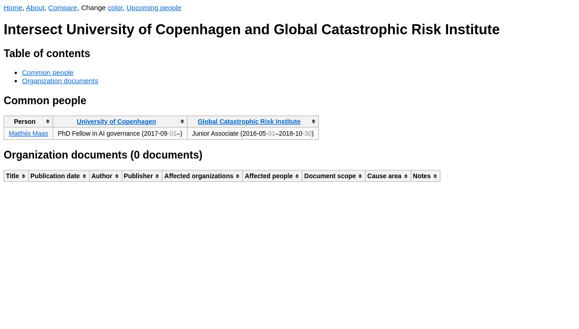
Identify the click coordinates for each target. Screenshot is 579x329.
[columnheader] (28, 121)
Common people (48, 72)
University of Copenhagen (116, 121)
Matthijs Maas (28, 133)
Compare (62, 7)
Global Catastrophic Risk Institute (249, 121)
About (35, 7)
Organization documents (60, 81)
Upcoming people (154, 7)
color (115, 7)
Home (13, 7)
